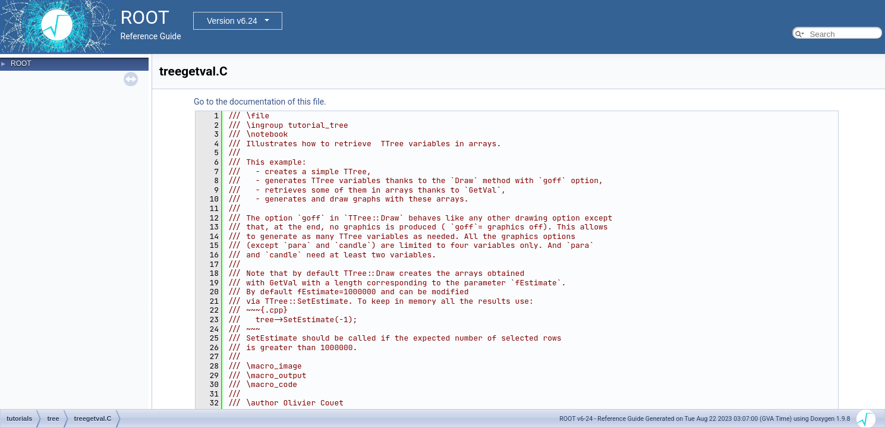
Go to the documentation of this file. (260, 101)
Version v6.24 (232, 21)
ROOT (21, 63)
